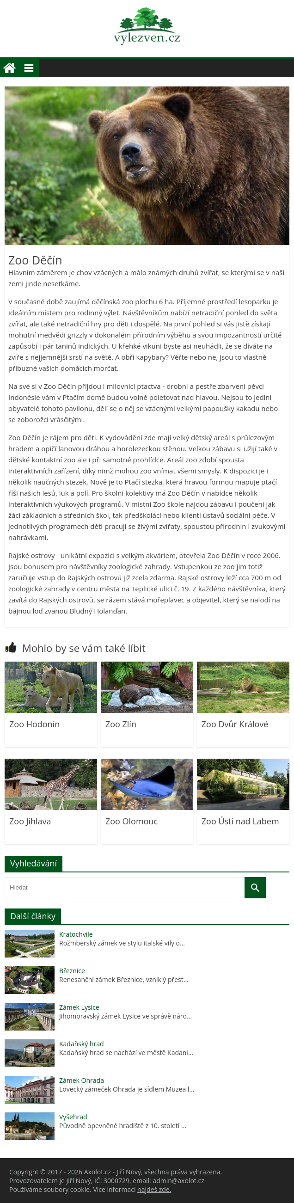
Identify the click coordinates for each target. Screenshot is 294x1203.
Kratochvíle (76, 934)
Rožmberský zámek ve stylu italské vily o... (122, 943)
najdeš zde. (154, 1189)
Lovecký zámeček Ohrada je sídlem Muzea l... (126, 1089)
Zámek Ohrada (81, 1080)
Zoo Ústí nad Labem (240, 821)
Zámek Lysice (79, 1007)
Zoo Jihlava (30, 821)
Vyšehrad (73, 1116)
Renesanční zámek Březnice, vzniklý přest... (124, 979)
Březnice (72, 970)
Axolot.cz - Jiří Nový (112, 1171)
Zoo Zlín (120, 724)
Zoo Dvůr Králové (235, 724)
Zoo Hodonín (34, 724)
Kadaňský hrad (81, 1043)
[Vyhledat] (255, 887)
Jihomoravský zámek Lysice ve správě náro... (125, 1016)
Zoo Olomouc (131, 821)
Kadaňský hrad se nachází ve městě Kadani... (126, 1052)
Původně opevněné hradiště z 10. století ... (122, 1125)
